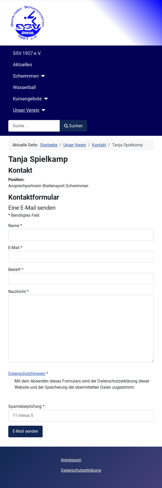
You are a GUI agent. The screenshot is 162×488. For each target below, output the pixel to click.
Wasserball (24, 87)
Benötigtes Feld (23, 215)
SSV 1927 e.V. (27, 53)
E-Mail (15, 247)
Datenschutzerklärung (81, 470)
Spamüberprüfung (26, 406)
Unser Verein (26, 110)
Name (15, 225)
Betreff (16, 269)
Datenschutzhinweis (26, 373)
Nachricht (18, 291)
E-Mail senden (25, 431)
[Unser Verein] (42, 110)
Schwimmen (26, 76)
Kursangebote (27, 98)
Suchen (73, 125)
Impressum (71, 459)
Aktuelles (22, 64)
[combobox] (34, 126)
